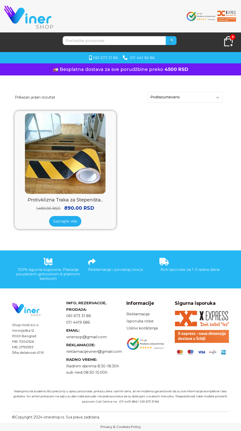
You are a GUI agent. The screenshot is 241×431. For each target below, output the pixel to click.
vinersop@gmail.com (86, 336)
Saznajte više (65, 221)
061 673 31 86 (78, 315)
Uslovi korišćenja (142, 328)
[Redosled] (185, 97)
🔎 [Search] (171, 40)
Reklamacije (138, 314)
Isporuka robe (140, 321)
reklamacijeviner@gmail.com (94, 351)
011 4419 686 (78, 322)
